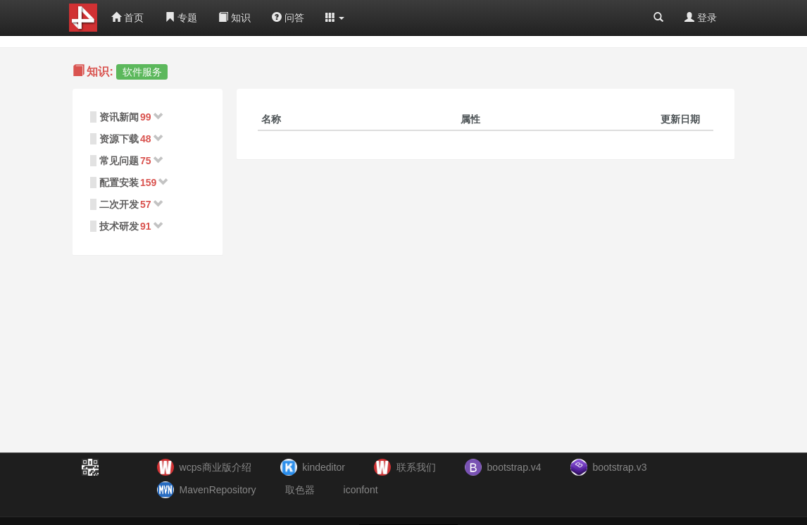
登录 (700, 17)
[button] (335, 17)
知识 (234, 17)
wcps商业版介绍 (215, 467)
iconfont (361, 489)
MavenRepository (218, 489)
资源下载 (119, 138)
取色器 (300, 489)
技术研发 (119, 226)
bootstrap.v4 (514, 467)
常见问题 (119, 160)
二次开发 (119, 204)
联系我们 (416, 467)
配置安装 (119, 182)
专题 (181, 17)
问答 (288, 17)
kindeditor (323, 467)
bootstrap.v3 (619, 467)
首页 (127, 17)
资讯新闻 (119, 117)
